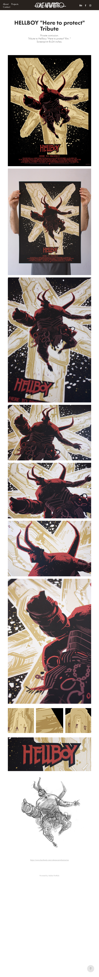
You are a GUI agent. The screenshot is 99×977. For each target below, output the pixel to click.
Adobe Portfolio (53, 876)
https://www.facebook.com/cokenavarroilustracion (49, 860)
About (5, 4)
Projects (14, 4)
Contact (6, 6)
